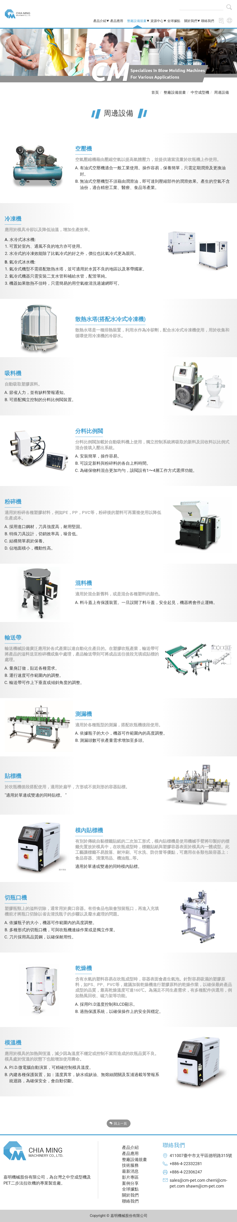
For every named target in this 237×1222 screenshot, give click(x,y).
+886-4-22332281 (186, 1163)
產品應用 (116, 21)
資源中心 (156, 21)
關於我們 (190, 21)
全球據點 (173, 21)
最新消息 (130, 1171)
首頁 (155, 92)
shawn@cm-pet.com (205, 1186)
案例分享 (130, 1183)
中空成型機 (200, 92)
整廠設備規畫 (137, 21)
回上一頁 (120, 1123)
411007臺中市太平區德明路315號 (201, 1155)
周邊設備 (221, 92)
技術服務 (130, 1165)
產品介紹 (99, 21)
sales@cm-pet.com (187, 1180)
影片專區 (130, 1177)
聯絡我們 (207, 21)
